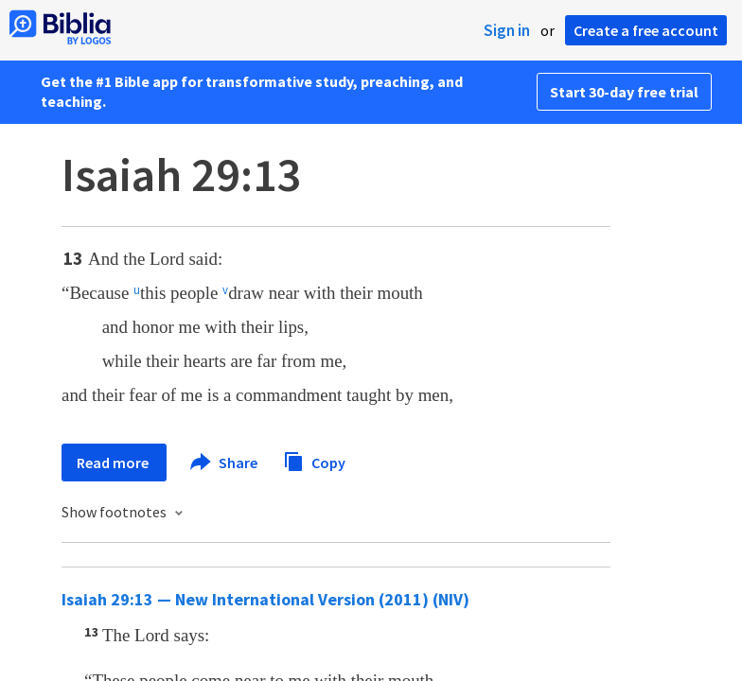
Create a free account (646, 30)
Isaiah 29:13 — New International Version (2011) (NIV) (265, 599)
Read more (114, 462)
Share (224, 462)
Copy (314, 460)
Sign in (507, 30)
